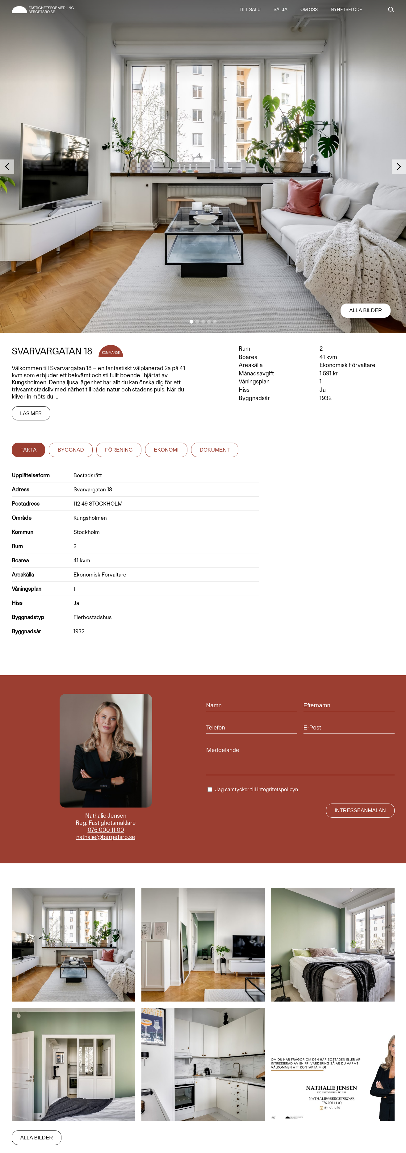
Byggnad (71, 449)
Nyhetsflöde (346, 10)
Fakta (28, 449)
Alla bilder (365, 310)
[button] (191, 322)
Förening (119, 449)
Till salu (250, 10)
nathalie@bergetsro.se (105, 836)
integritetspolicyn (277, 789)
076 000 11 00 (106, 829)
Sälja (280, 10)
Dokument (215, 449)
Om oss (309, 10)
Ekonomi (166, 449)
